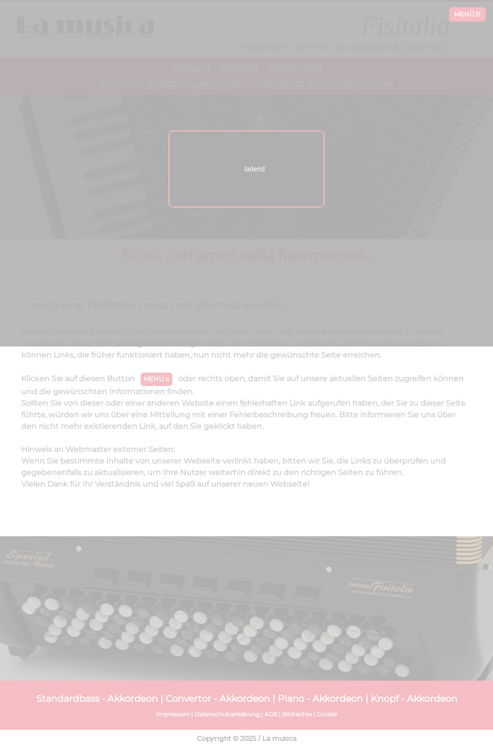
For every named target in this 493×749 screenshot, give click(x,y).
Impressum (173, 714)
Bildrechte (297, 714)
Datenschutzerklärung (227, 714)
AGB (270, 714)
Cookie (327, 714)
